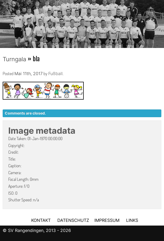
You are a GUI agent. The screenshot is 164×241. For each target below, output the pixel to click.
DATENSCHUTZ (73, 220)
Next (160, 22)
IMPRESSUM (107, 220)
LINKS (132, 220)
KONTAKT (41, 220)
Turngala (14, 59)
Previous (4, 22)
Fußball (55, 73)
